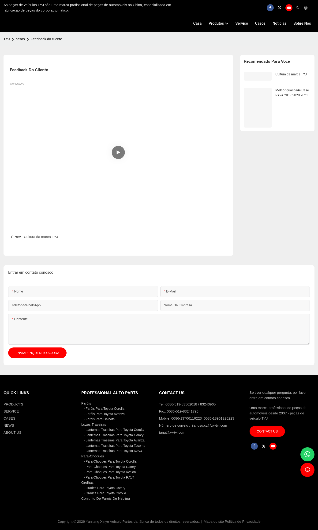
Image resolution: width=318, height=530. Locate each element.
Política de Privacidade (243, 521)
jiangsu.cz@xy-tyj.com (209, 425)
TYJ (7, 39)
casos (20, 39)
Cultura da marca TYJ (291, 74)
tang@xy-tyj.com (172, 432)
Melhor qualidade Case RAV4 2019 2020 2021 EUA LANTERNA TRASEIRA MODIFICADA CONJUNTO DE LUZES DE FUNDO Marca (293, 92)
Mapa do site (214, 521)
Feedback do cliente (46, 39)
